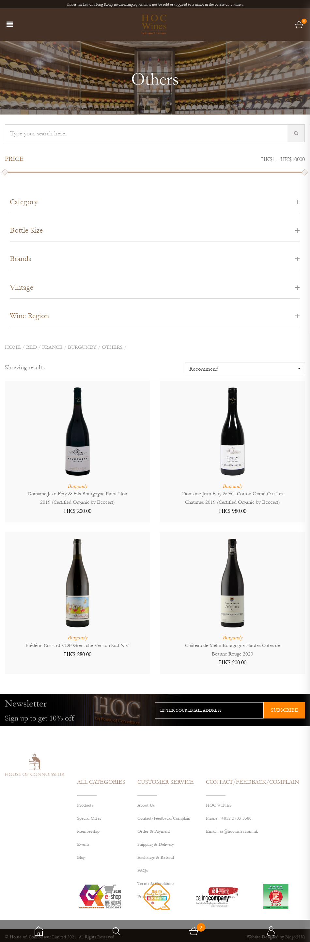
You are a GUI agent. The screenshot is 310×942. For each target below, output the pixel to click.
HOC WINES (219, 855)
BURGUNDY (82, 347)
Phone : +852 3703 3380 (229, 869)
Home (13, 347)
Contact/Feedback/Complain (163, 869)
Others (112, 347)
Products (85, 855)
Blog (81, 908)
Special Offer (89, 869)
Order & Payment (153, 882)
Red (31, 347)
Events (83, 895)
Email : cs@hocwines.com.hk (232, 882)
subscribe (284, 710)
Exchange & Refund (155, 908)
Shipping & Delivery (155, 895)
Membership (88, 882)
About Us (146, 855)
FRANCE (52, 347)
